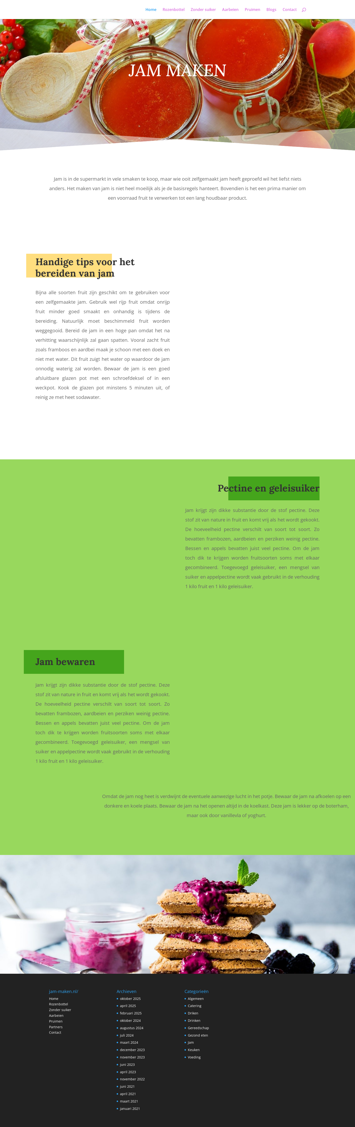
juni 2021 (127, 1086)
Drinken (194, 1020)
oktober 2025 (130, 998)
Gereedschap (198, 1028)
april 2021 (128, 1094)
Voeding (194, 1057)
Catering (194, 1005)
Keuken (194, 1050)
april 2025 (128, 1005)
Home (150, 10)
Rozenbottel (174, 10)
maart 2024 (129, 1042)
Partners (56, 1027)
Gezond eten (198, 1035)
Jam (191, 1042)
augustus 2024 (131, 1028)
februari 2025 (131, 1013)
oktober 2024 (130, 1020)
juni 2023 (127, 1064)
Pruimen (252, 10)
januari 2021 (130, 1108)
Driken (193, 1013)
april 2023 (128, 1072)
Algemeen (196, 998)
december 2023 (132, 1050)
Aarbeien (230, 10)
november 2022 (132, 1079)
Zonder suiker (203, 10)
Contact (290, 10)
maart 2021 (129, 1101)
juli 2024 (127, 1035)
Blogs (271, 10)
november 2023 (132, 1057)
